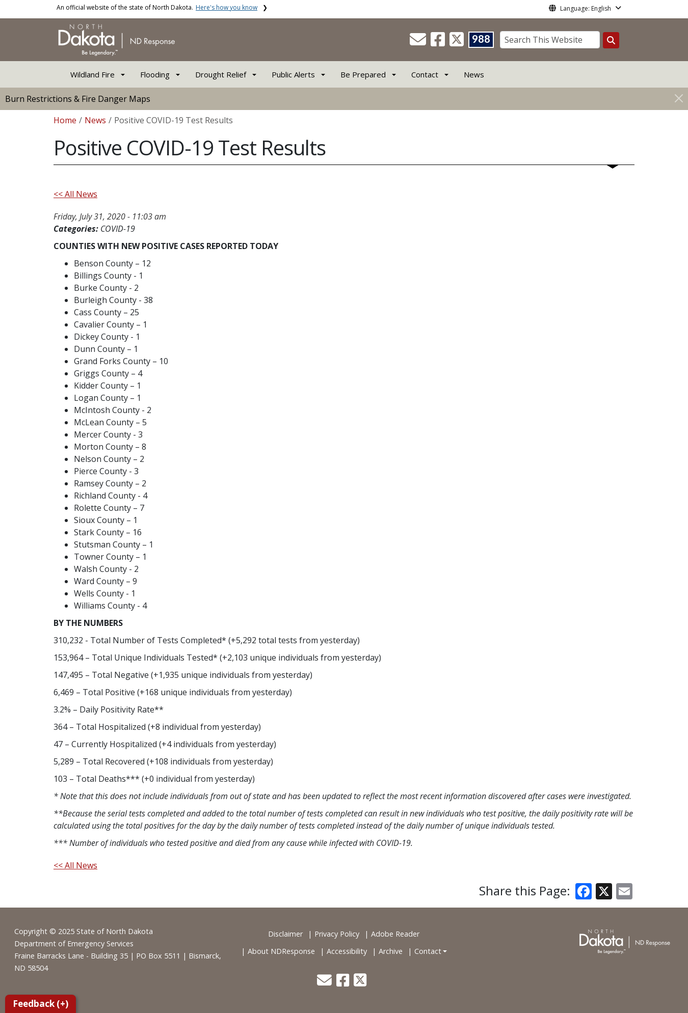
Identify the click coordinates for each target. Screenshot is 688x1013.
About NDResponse (281, 951)
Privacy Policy (336, 934)
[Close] (679, 98)
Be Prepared (363, 74)
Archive (391, 951)
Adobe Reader (395, 934)
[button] (419, 42)
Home (65, 120)
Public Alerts (293, 74)
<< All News (75, 194)
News (474, 74)
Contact (427, 951)
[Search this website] (611, 40)
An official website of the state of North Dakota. (157, 7)
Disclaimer (285, 934)
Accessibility (347, 951)
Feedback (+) (40, 1003)
